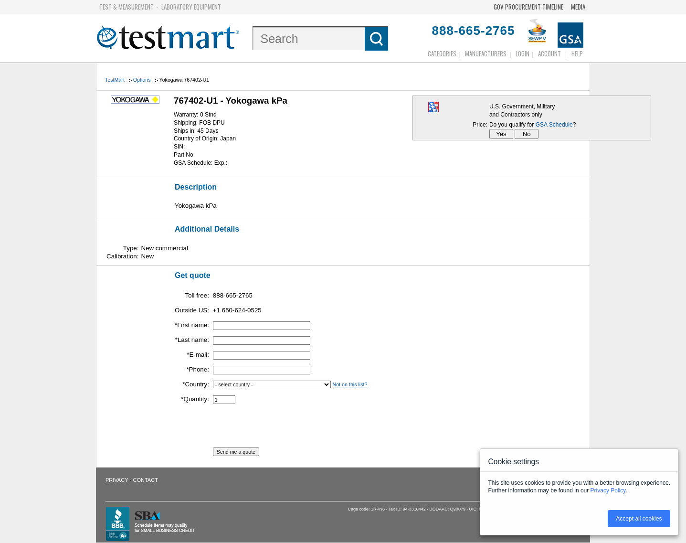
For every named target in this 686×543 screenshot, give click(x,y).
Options (142, 80)
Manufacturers (486, 53)
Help (577, 53)
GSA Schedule (554, 124)
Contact (145, 480)
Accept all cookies (639, 518)
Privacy (117, 480)
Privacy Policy (608, 490)
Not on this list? (350, 384)
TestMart (115, 80)
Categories (442, 53)
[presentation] (285, 428)
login (522, 53)
